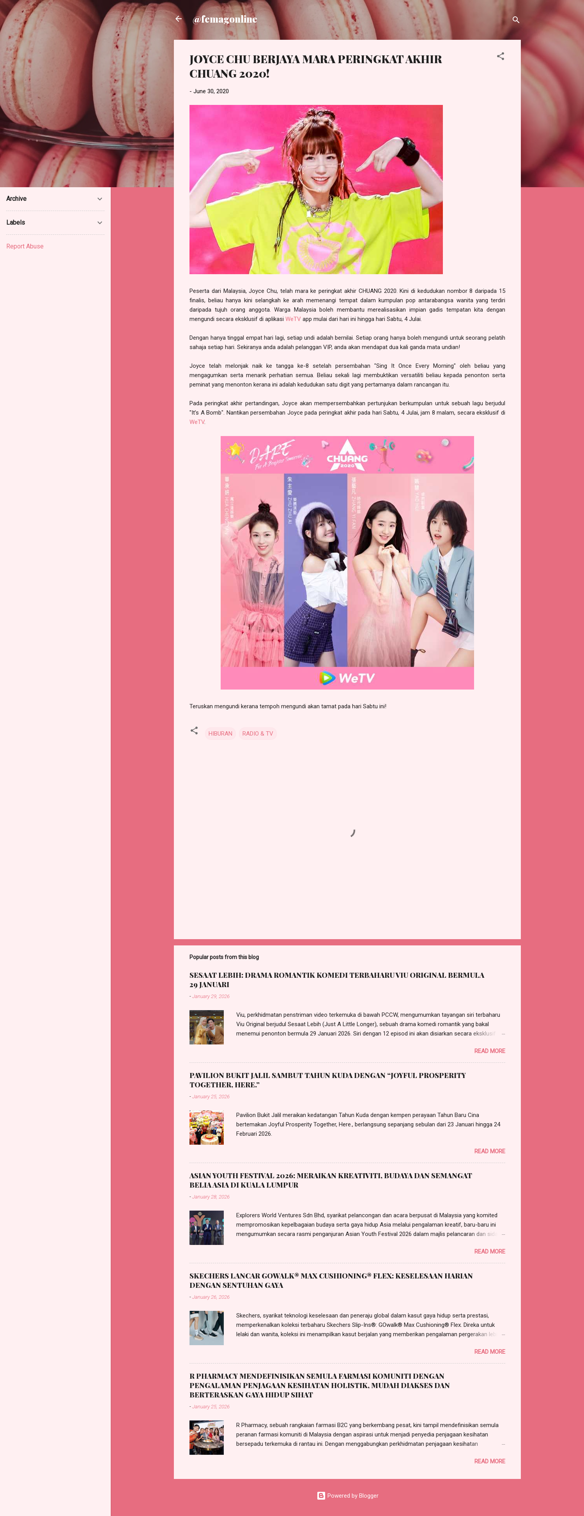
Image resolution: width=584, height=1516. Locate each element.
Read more (489, 1051)
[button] (500, 57)
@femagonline (225, 18)
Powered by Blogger (348, 1495)
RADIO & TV (257, 733)
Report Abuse (25, 246)
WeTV (293, 319)
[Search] (516, 21)
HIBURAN (220, 733)
